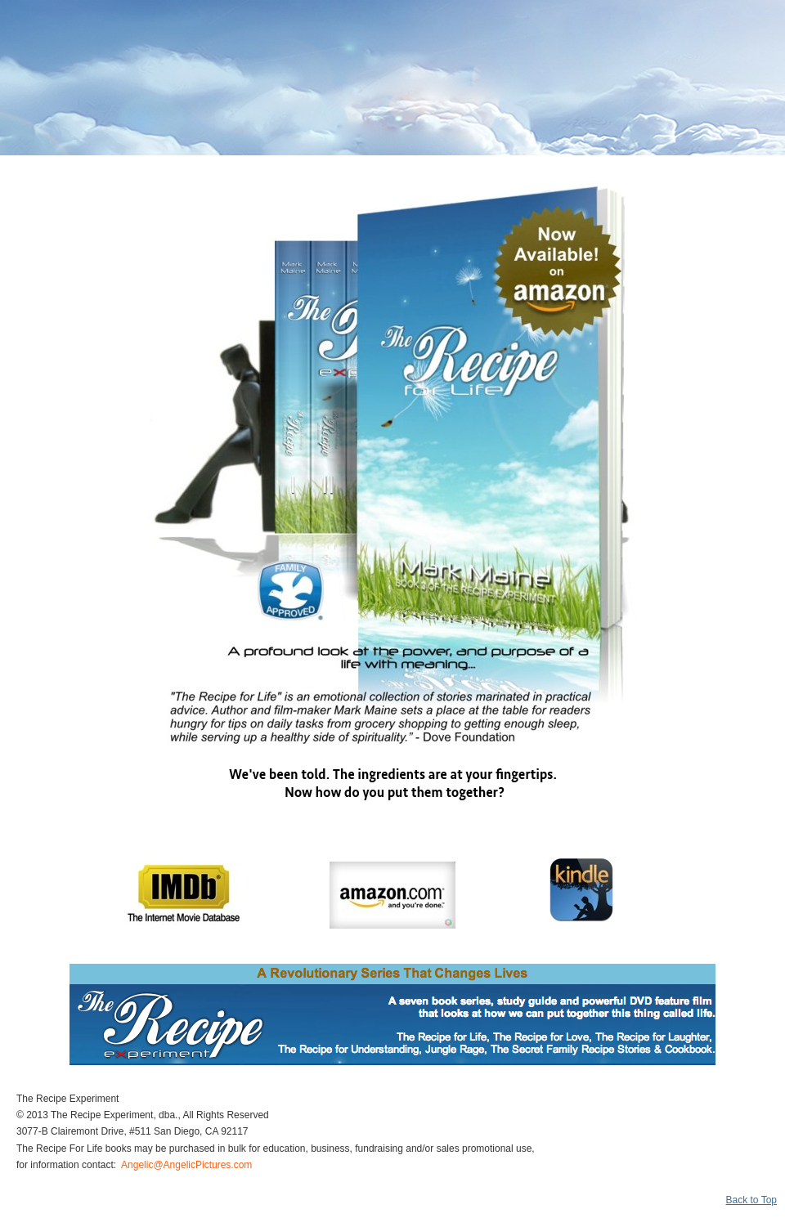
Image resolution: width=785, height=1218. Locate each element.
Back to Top (751, 1200)
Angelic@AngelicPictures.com (186, 1165)
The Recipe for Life (87, 49)
